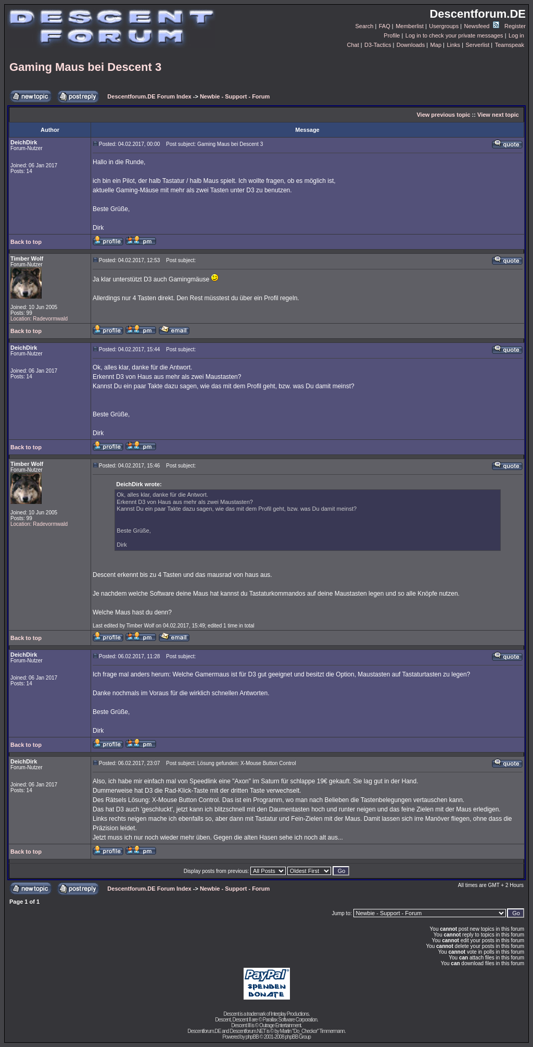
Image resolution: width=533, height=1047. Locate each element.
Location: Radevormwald (39, 319)
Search (365, 26)
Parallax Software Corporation (290, 1020)
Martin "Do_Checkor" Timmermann (312, 1031)
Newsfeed (481, 26)
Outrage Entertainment (280, 1025)
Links (453, 45)
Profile (392, 35)
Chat (353, 45)
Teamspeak (509, 45)
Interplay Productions (290, 1014)
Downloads (411, 45)
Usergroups (444, 26)
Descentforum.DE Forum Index (149, 96)
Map (435, 45)
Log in (516, 35)
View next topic (498, 115)
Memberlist (410, 26)
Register (515, 26)
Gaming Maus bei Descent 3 (85, 66)
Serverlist (477, 45)
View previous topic (443, 115)
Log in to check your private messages (454, 35)
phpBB (252, 1037)
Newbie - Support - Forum (235, 96)
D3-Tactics (377, 45)
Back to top (26, 242)
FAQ (384, 26)
